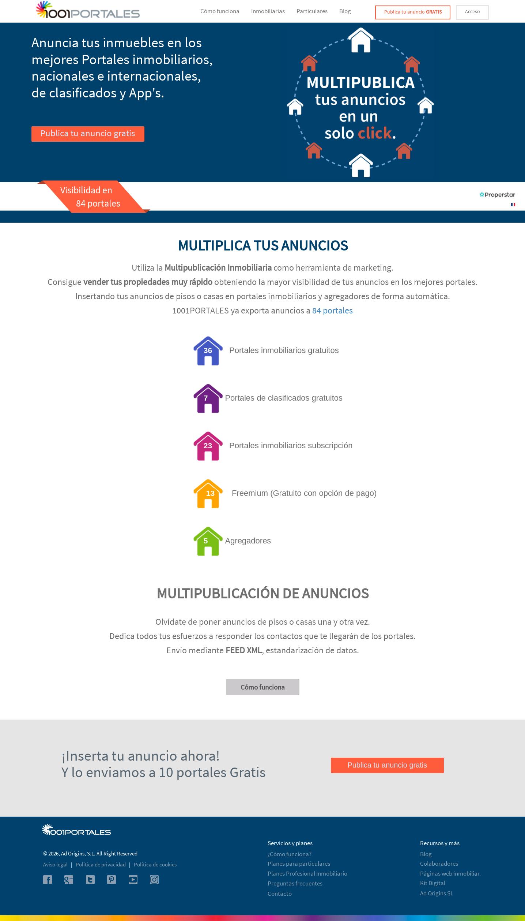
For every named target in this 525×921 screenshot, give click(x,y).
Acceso (472, 11)
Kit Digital (432, 883)
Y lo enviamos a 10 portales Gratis (163, 772)
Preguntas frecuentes (295, 883)
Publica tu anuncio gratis (87, 133)
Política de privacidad (101, 864)
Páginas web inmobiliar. (450, 873)
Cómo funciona (219, 11)
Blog (345, 11)
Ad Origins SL (436, 893)
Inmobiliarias (268, 11)
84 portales (332, 310)
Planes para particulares (299, 863)
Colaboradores (439, 863)
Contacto (280, 894)
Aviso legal (56, 864)
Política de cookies (155, 864)
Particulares (312, 11)
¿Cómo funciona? (289, 854)
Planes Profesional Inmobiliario (307, 873)
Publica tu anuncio (413, 11)
